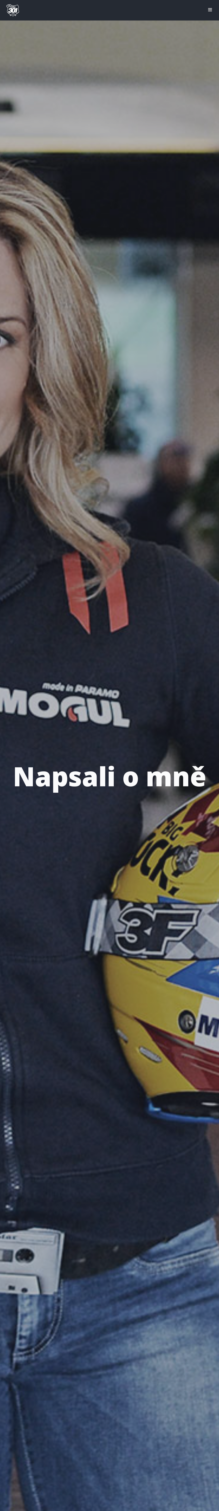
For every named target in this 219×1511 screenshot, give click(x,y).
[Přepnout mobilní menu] (210, 9)
